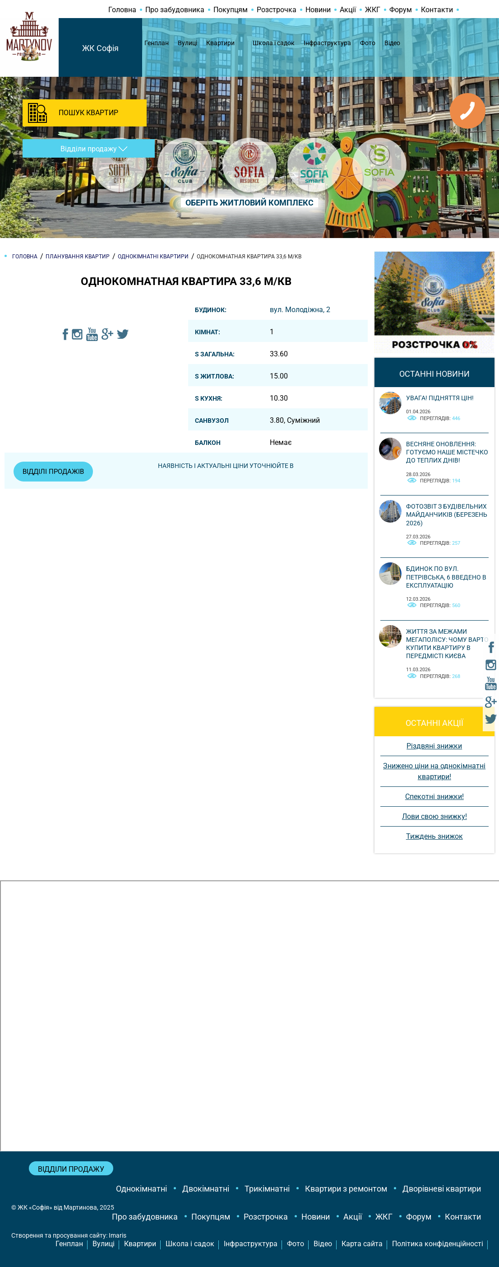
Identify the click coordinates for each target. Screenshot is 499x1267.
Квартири (220, 43)
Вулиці (187, 43)
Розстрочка (276, 9)
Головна (122, 9)
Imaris (117, 1235)
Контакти (437, 9)
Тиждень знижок (434, 836)
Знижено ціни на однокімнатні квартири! (434, 771)
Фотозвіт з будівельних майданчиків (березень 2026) (446, 514)
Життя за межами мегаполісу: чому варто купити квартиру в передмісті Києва (447, 644)
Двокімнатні (205, 1188)
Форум (400, 9)
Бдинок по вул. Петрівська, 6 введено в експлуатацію (446, 577)
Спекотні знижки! (434, 796)
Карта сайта (362, 1243)
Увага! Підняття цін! (440, 398)
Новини (318, 9)
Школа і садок (274, 43)
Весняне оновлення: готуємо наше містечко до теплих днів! (447, 452)
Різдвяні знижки (434, 746)
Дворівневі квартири (441, 1188)
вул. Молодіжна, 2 (300, 309)
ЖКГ (372, 9)
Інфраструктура (327, 43)
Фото (367, 43)
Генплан (156, 43)
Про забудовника (174, 9)
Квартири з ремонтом (346, 1188)
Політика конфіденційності (437, 1243)
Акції (348, 9)
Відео (392, 43)
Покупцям (230, 9)
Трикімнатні (267, 1188)
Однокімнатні (141, 1188)
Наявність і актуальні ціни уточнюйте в (230, 465)
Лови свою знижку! (434, 816)
